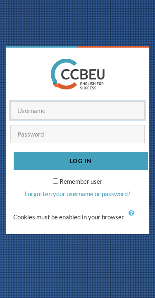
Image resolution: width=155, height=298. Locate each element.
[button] (133, 218)
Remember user (81, 181)
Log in (81, 160)
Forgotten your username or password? (77, 193)
